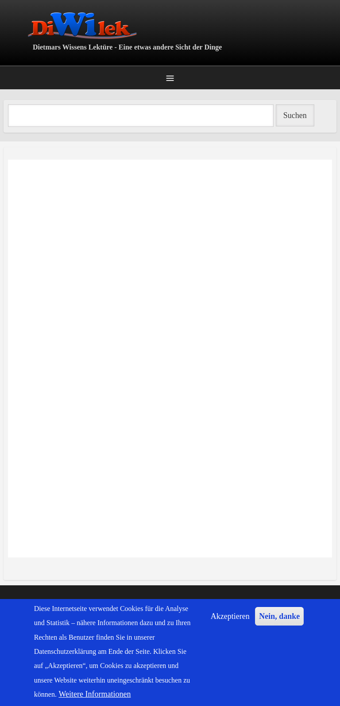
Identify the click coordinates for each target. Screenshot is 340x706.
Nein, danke (279, 616)
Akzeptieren (230, 616)
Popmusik (9, 569)
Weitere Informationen (94, 694)
